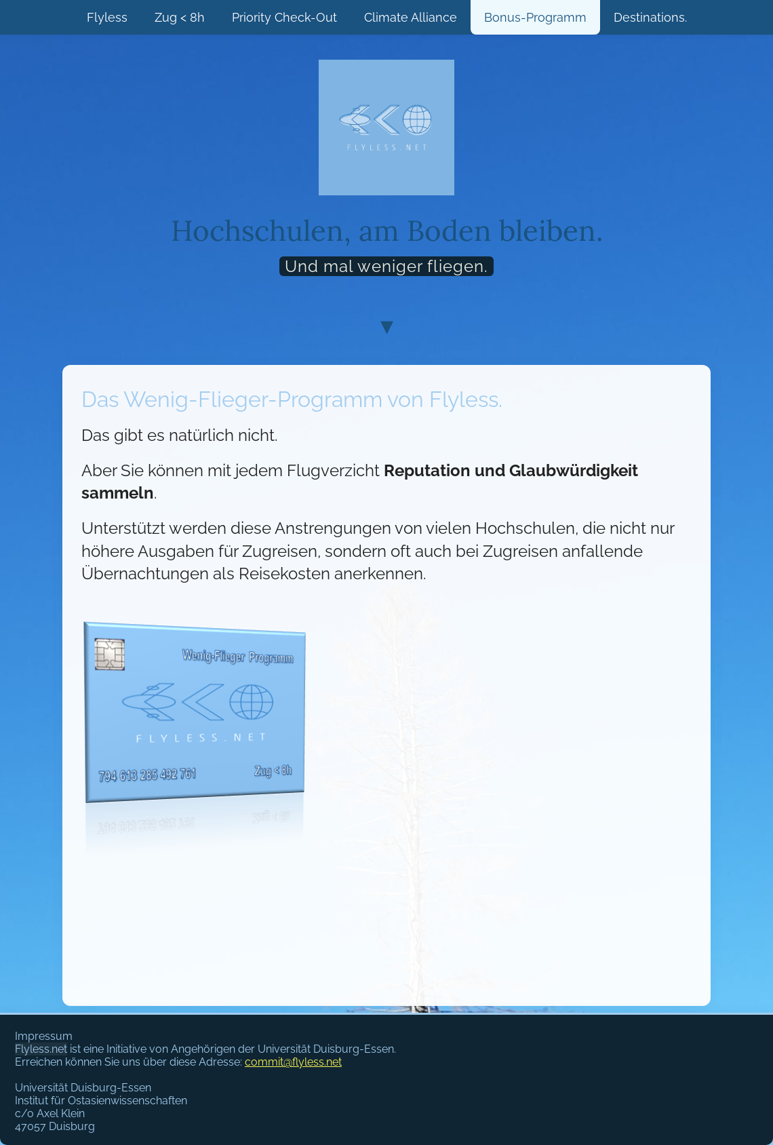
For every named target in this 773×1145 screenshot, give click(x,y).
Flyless (107, 17)
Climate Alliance (410, 17)
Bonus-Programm (535, 17)
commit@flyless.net (293, 1061)
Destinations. (650, 17)
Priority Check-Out (284, 17)
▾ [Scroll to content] (386, 325)
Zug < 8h (180, 17)
